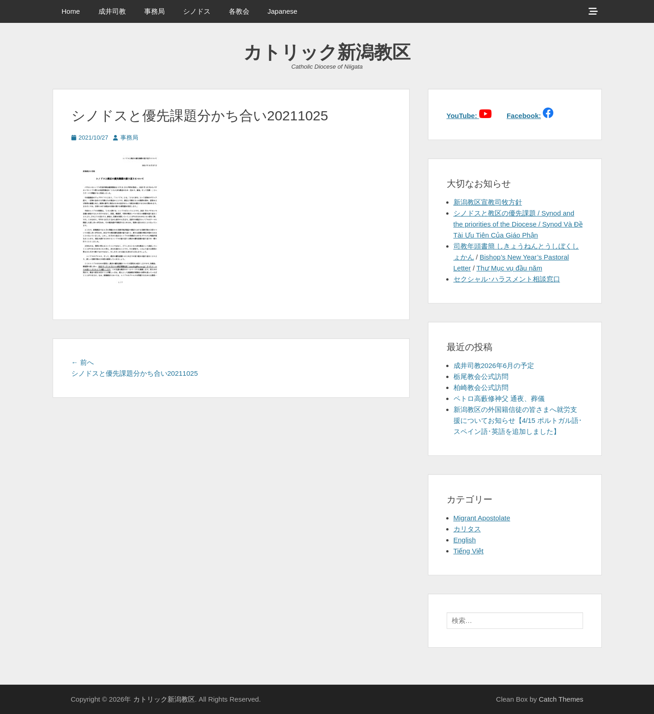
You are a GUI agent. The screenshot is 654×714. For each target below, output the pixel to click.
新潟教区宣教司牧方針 (488, 202)
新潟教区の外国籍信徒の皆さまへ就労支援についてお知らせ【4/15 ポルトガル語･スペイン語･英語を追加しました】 (518, 420)
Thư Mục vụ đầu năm (509, 268)
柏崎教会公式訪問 (481, 387)
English (465, 540)
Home (71, 11)
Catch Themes (561, 699)
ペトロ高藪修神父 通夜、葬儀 (499, 398)
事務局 (154, 11)
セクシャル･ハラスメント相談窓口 (507, 279)
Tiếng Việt (469, 551)
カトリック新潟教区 (327, 52)
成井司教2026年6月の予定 (494, 365)
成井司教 (112, 11)
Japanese (282, 11)
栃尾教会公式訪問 (481, 376)
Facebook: (524, 115)
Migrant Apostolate (482, 518)
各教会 (239, 11)
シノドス (197, 11)
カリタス (467, 529)
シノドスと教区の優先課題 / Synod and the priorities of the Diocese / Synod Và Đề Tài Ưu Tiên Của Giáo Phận (518, 224)
